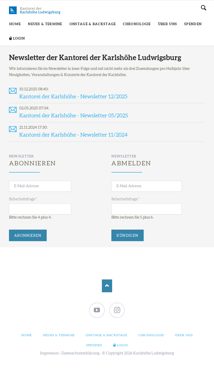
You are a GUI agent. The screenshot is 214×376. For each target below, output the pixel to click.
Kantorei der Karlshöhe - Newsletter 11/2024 (73, 135)
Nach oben (107, 285)
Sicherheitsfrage (23, 198)
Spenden (94, 345)
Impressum (49, 353)
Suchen (203, 7)
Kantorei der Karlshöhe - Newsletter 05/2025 (73, 115)
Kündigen (127, 236)
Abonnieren (28, 236)
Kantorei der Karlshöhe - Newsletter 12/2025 (73, 96)
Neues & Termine (59, 335)
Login (122, 345)
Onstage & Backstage (106, 335)
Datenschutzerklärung (80, 353)
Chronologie (151, 335)
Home (26, 335)
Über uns (184, 335)
